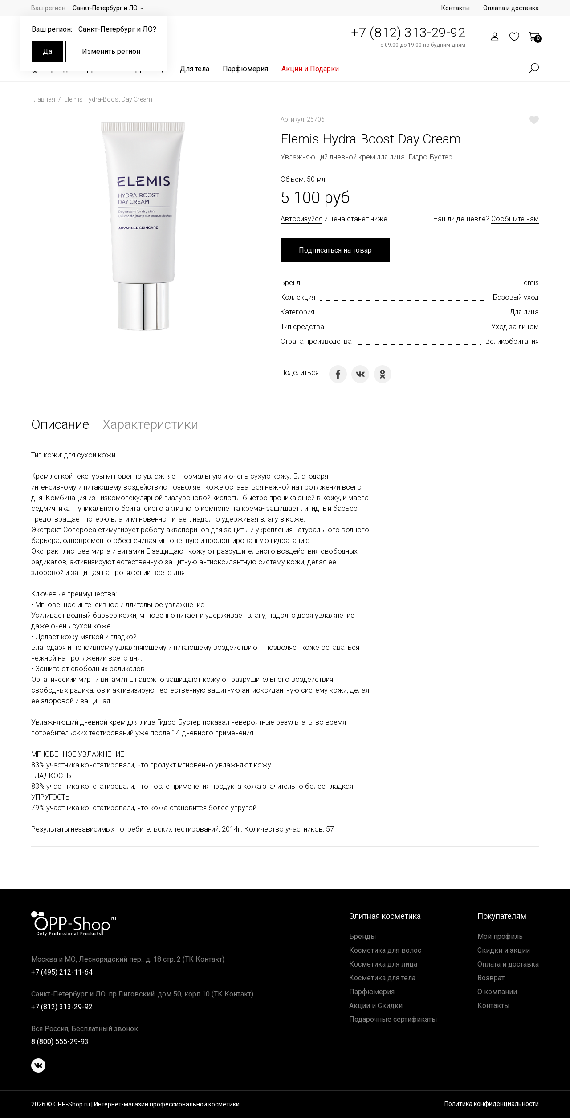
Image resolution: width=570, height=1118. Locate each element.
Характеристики (150, 424)
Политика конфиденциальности (491, 1104)
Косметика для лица (383, 964)
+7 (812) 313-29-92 (408, 32)
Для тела (194, 69)
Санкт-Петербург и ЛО (105, 8)
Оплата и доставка (511, 8)
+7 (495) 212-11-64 (62, 972)
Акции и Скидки (376, 1005)
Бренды (362, 936)
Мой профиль (500, 936)
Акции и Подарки (310, 69)
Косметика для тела (382, 978)
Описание (60, 424)
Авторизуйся (301, 219)
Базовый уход (516, 297)
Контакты (455, 8)
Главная (44, 99)
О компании (497, 991)
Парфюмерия (245, 69)
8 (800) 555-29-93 (60, 1041)
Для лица (524, 312)
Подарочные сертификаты (393, 1019)
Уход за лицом (515, 326)
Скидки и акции (503, 950)
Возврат (491, 978)
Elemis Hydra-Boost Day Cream (108, 99)
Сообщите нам (515, 219)
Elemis (528, 282)
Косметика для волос (385, 950)
